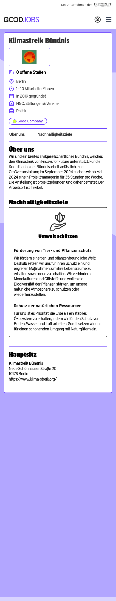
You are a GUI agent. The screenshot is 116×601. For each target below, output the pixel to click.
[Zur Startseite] (21, 19)
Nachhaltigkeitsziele (54, 134)
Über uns (17, 134)
